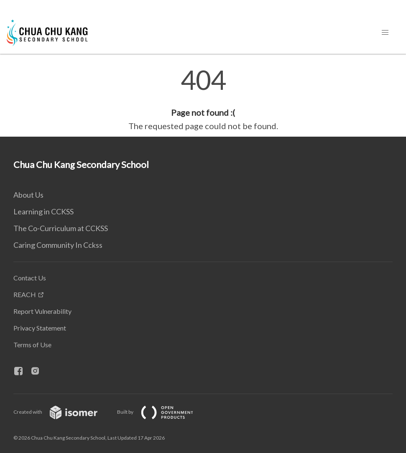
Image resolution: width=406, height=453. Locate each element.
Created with (62, 412)
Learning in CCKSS (43, 211)
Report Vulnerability (42, 311)
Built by (162, 412)
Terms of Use (32, 345)
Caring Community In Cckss (57, 244)
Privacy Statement (39, 328)
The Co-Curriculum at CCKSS (60, 228)
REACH (24, 294)
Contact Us (29, 278)
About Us (28, 194)
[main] (203, 99)
